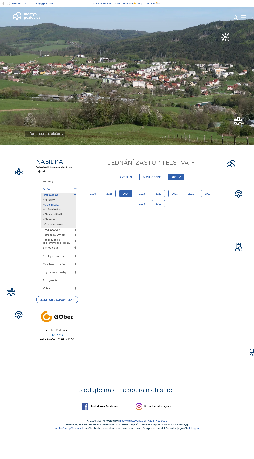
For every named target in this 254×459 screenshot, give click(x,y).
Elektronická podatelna (57, 299)
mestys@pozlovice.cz (132, 420)
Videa (44, 288)
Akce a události (53, 214)
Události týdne (52, 209)
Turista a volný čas (52, 264)
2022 (158, 193)
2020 (191, 193)
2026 (93, 193)
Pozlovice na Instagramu (154, 406)
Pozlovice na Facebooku (100, 406)
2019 (207, 193)
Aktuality (49, 199)
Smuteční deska (53, 224)
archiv (176, 177)
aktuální (126, 177)
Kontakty (46, 181)
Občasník (49, 219)
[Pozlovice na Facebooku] (3, 3)
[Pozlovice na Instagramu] (8, 3)
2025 (109, 193)
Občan (44, 189)
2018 (142, 203)
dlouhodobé (152, 177)
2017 (158, 203)
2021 (175, 193)
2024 (126, 193)
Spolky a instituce (51, 256)
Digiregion (193, 428)
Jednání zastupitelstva (148, 162)
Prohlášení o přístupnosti (69, 428)
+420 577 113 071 (156, 420)
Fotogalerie (47, 280)
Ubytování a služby (52, 272)
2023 (142, 193)
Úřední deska (51, 204)
